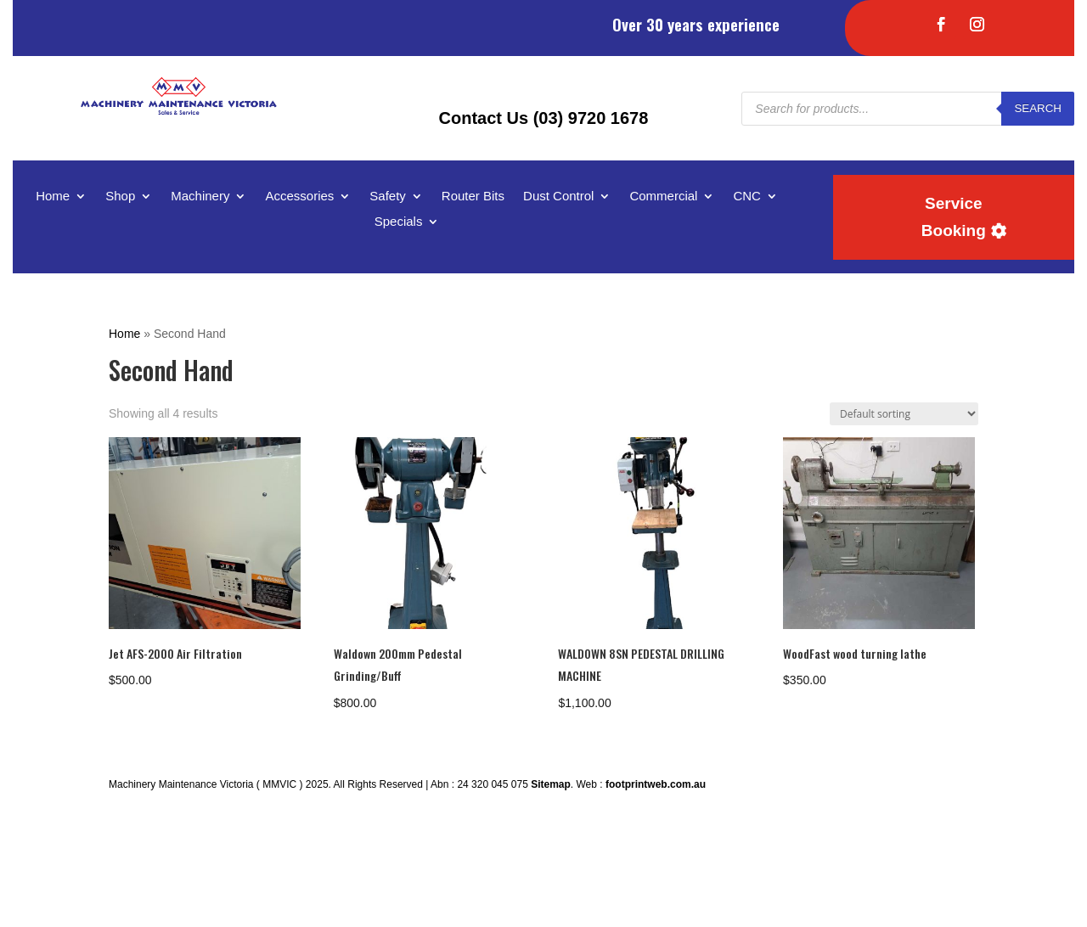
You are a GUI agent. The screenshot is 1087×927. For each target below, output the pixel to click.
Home (53, 196)
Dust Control (558, 196)
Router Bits (473, 196)
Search (1038, 108)
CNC (747, 196)
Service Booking (953, 216)
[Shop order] (904, 413)
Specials (399, 222)
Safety (387, 196)
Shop (120, 196)
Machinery (200, 196)
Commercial (663, 196)
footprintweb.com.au (655, 784)
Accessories (299, 196)
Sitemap (551, 784)
